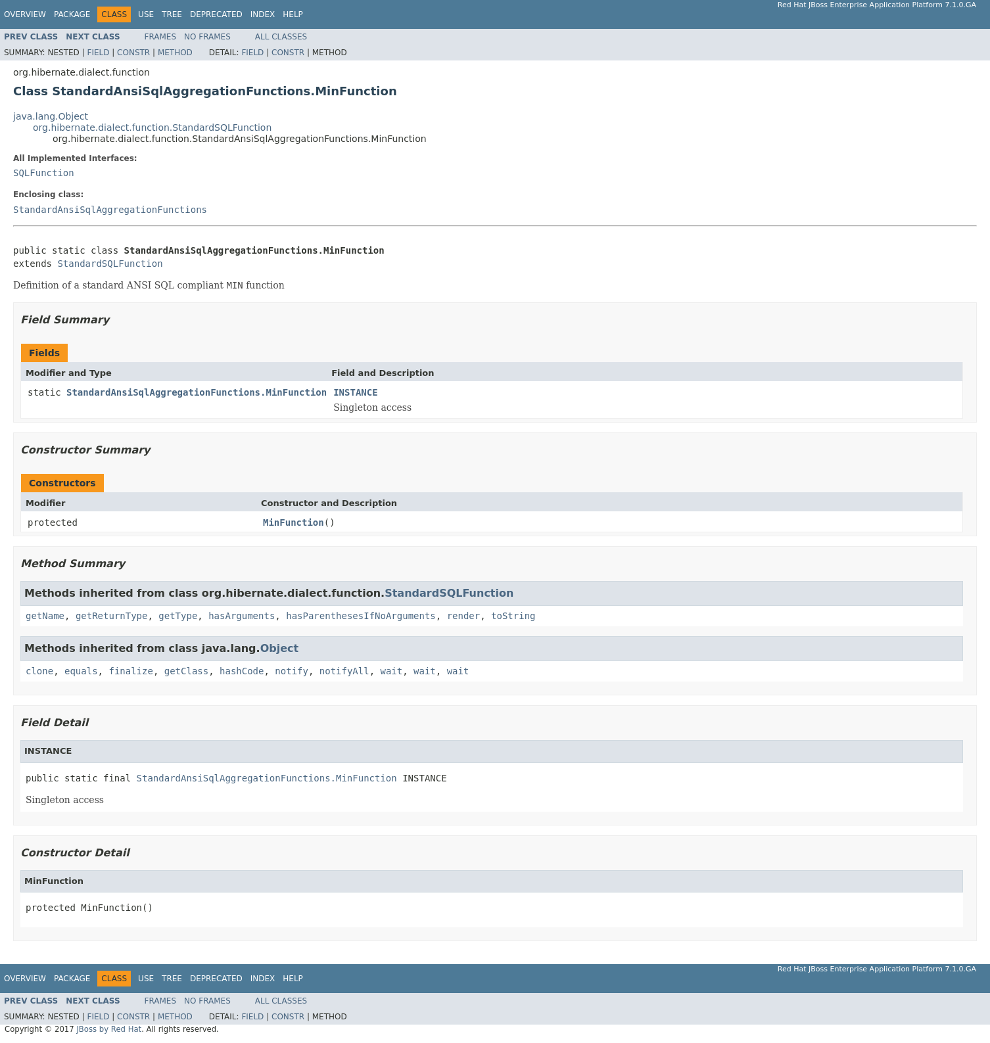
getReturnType (112, 616)
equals (81, 671)
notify (291, 671)
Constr (133, 52)
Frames (161, 36)
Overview (25, 14)
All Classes (281, 36)
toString (513, 616)
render (464, 616)
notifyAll (344, 671)
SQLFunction (43, 173)
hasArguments (241, 616)
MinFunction (293, 522)
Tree (172, 14)
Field (98, 52)
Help (293, 14)
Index (262, 14)
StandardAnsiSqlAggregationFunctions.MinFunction (196, 392)
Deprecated (216, 14)
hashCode (242, 671)
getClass (186, 671)
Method (175, 52)
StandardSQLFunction (109, 263)
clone (39, 671)
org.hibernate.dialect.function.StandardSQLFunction (152, 127)
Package (72, 14)
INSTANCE (355, 392)
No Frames (207, 36)
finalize (130, 671)
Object (279, 648)
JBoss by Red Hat (108, 1029)
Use (146, 14)
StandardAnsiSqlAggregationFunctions (110, 209)
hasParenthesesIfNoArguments (361, 616)
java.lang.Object (50, 116)
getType (177, 616)
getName (45, 616)
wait (392, 671)
